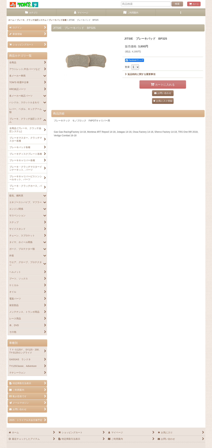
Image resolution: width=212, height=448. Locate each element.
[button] (180, 12)
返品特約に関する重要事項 (140, 74)
